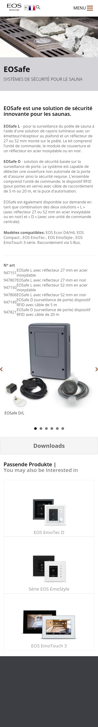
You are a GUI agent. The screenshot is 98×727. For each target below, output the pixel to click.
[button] (49, 445)
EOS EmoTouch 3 (49, 646)
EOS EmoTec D (49, 532)
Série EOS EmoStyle (49, 589)
